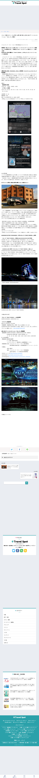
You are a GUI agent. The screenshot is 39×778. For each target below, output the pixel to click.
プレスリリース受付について (20, 715)
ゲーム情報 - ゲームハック (10, 722)
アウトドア (6, 617)
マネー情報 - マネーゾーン (11, 725)
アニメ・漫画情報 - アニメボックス (10, 720)
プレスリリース (7, 630)
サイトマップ (31, 715)
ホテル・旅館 (7, 611)
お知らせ (6, 635)
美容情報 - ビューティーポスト (12, 723)
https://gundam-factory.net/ (18, 328)
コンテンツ (6, 627)
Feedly (21, 544)
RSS (25, 544)
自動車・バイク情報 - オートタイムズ (20, 727)
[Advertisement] (11, 17)
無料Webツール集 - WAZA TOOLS (10, 735)
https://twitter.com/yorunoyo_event (15, 354)
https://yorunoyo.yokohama (16, 353)
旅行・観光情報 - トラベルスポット (26, 725)
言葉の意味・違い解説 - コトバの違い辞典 (28, 735)
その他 (5, 633)
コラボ (15, 453)
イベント (6, 619)
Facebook (17, 544)
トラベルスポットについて (9, 713)
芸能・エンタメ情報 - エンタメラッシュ (28, 720)
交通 (5, 606)
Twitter (14, 544)
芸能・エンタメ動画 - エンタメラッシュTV (20, 730)
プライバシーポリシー (22, 713)
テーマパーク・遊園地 (9, 614)
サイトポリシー (33, 713)
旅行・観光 (10, 453)
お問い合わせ (8, 715)
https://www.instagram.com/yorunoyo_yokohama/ (19, 356)
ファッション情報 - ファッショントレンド (26, 722)
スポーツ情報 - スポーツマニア (27, 723)
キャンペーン (7, 622)
